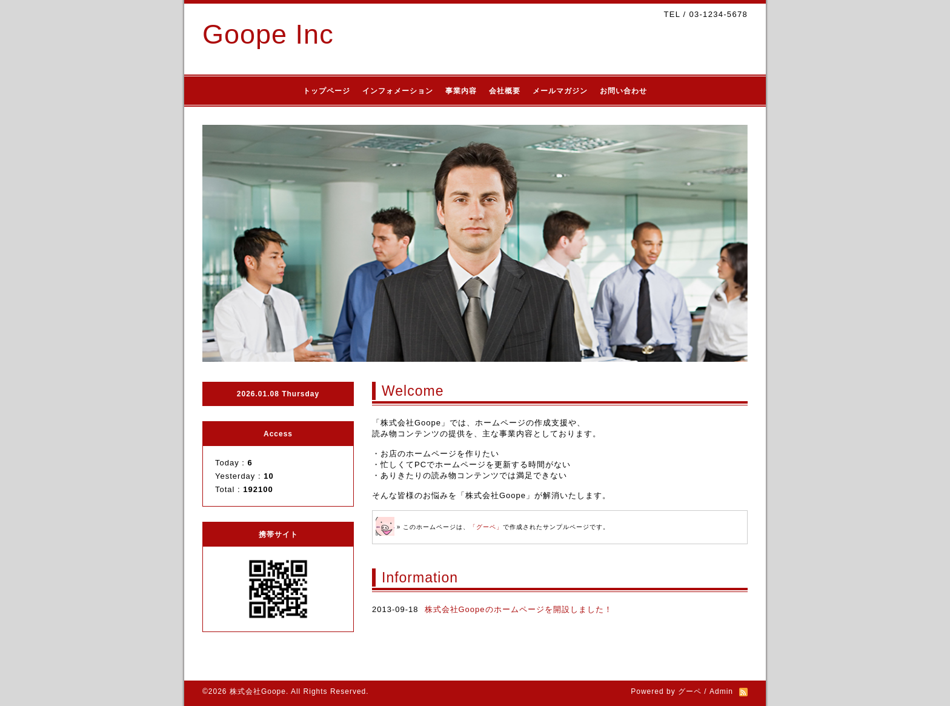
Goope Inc (268, 34)
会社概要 (504, 91)
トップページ (326, 91)
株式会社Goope (258, 691)
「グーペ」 (486, 527)
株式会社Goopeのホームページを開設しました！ (519, 609)
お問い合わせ (623, 91)
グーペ (690, 691)
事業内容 (461, 91)
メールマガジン (560, 91)
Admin (721, 691)
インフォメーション (397, 91)
